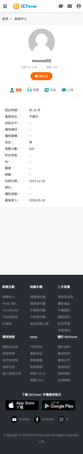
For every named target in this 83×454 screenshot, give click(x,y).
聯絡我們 (64, 353)
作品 (53, 90)
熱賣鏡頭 (36, 367)
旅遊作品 (8, 367)
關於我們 (64, 347)
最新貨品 (36, 353)
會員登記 (64, 367)
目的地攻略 (10, 360)
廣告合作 (64, 360)
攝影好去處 (10, 347)
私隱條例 (64, 380)
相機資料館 (38, 297)
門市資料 (36, 347)
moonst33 (41, 61)
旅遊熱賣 (8, 353)
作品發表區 (10, 317)
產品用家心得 (39, 323)
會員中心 (20, 19)
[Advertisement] (41, 241)
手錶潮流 (64, 330)
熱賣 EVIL (37, 380)
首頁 (5, 19)
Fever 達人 (9, 303)
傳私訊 (41, 76)
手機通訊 (64, 310)
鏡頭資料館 (38, 303)
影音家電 (64, 323)
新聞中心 (8, 297)
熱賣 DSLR (37, 373)
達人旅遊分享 (11, 373)
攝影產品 (64, 303)
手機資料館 (38, 310)
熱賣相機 (36, 360)
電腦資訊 (64, 317)
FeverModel (10, 310)
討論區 (7, 323)
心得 (70, 90)
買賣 (36, 90)
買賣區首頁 (65, 297)
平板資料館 (38, 317)
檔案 (18, 90)
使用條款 (64, 373)
